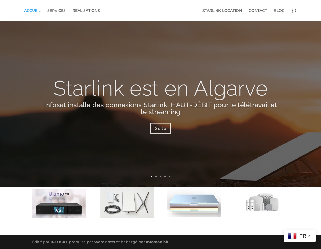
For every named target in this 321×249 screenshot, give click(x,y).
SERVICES (56, 11)
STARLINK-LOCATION (222, 11)
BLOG (279, 11)
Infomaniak (157, 242)
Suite (160, 132)
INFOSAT (59, 242)
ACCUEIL (32, 11)
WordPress (104, 242)
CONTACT (258, 11)
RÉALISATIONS (86, 11)
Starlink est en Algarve (160, 92)
